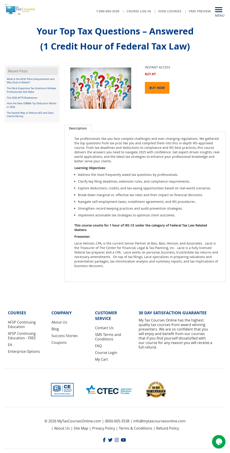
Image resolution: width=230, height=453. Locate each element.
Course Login (106, 352)
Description (78, 128)
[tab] (77, 128)
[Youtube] (123, 440)
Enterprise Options (24, 351)
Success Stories (64, 335)
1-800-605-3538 (107, 11)
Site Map (81, 428)
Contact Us (104, 327)
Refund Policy (167, 428)
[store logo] (20, 9)
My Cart (101, 359)
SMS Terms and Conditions (108, 337)
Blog (55, 328)
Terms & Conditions (135, 428)
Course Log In (138, 11)
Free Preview (200, 11)
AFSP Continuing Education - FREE (22, 335)
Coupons (59, 342)
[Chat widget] (219, 441)
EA (10, 344)
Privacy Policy (103, 428)
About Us (59, 322)
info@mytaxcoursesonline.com (159, 421)
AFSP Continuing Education (22, 324)
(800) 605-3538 (117, 421)
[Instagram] (117, 440)
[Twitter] (110, 440)
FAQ (98, 345)
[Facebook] (104, 440)
